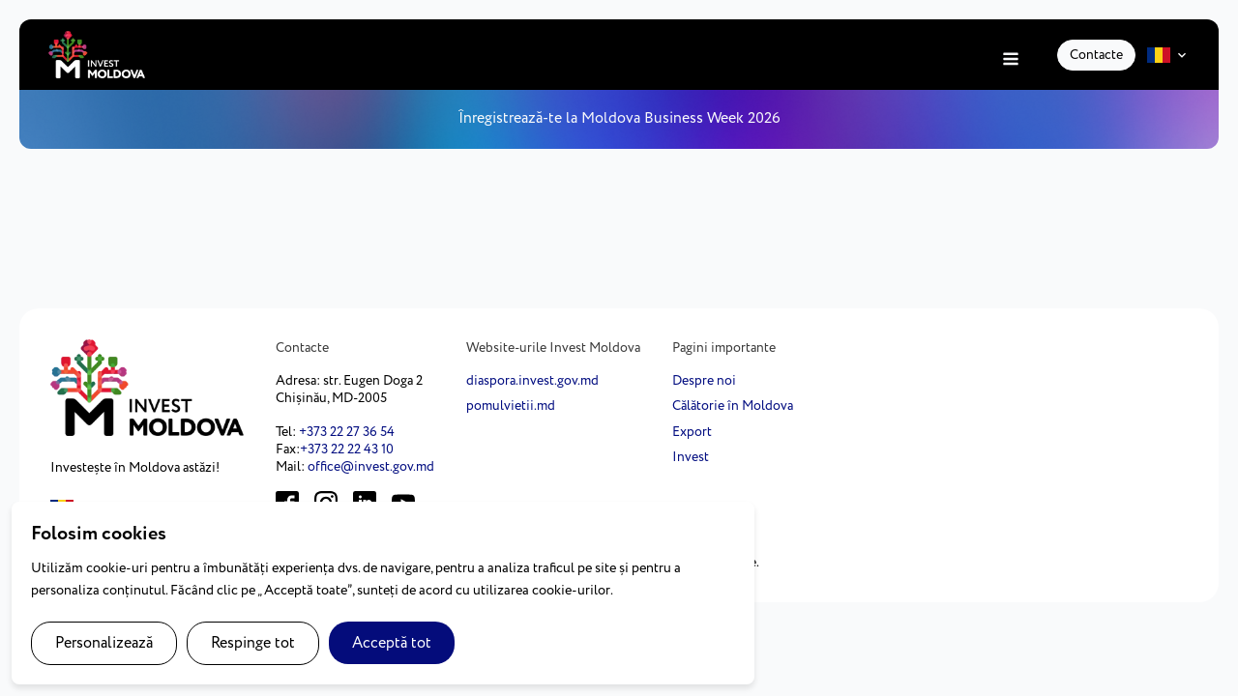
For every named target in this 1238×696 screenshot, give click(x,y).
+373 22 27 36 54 (347, 432)
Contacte (1096, 55)
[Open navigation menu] (1010, 60)
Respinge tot (253, 643)
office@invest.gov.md (371, 467)
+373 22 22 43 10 (347, 449)
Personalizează (104, 643)
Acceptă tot (391, 643)
